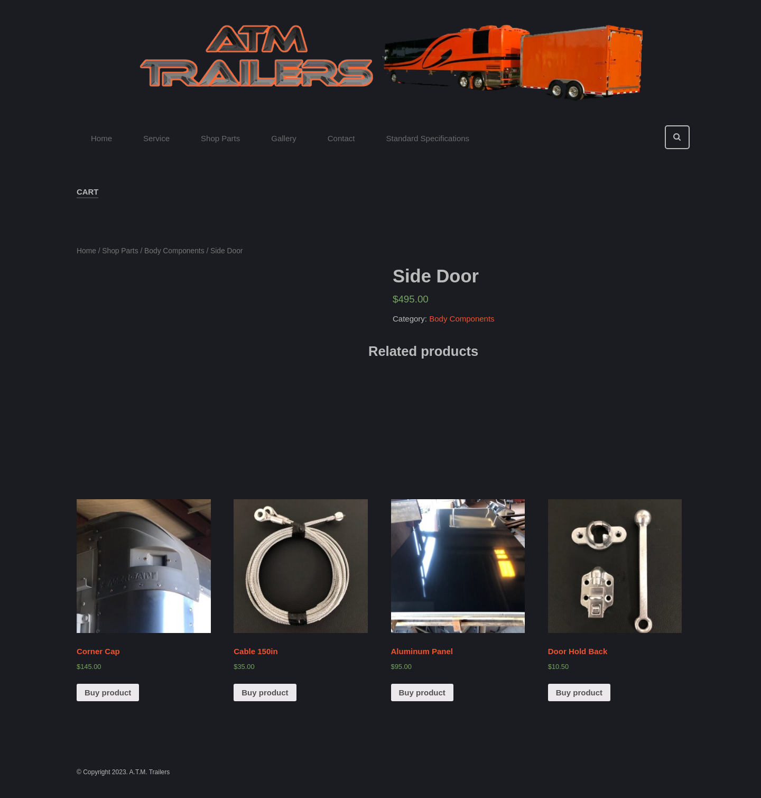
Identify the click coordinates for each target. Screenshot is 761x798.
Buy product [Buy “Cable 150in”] (265, 692)
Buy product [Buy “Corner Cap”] (108, 692)
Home (86, 251)
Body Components (174, 251)
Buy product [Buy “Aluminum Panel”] (422, 692)
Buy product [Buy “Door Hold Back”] (579, 692)
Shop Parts (120, 251)
